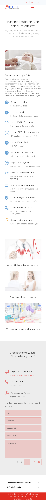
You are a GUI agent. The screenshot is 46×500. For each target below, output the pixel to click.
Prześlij (37, 462)
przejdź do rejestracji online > (22, 375)
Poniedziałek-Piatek (20, 392)
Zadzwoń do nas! (18, 381)
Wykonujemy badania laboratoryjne (23, 329)
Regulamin (25, 496)
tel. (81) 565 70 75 (33, 2)
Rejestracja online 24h (21, 371)
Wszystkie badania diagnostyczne (23, 265)
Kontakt (29, 499)
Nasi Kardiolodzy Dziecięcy (23, 297)
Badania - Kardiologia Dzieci (18, 75)
